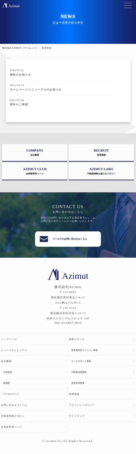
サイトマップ (77, 416)
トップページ (9, 339)
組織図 (6, 383)
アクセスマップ (11, 394)
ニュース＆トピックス (14, 350)
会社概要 (6, 361)
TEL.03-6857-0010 (68, 322)
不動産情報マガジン (13, 416)
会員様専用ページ (11, 427)
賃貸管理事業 (77, 383)
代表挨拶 (7, 372)
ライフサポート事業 (81, 361)
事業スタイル (77, 339)
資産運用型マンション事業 (84, 350)
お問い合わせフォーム (14, 405)
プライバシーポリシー (82, 405)
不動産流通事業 (79, 372)
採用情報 (74, 394)
